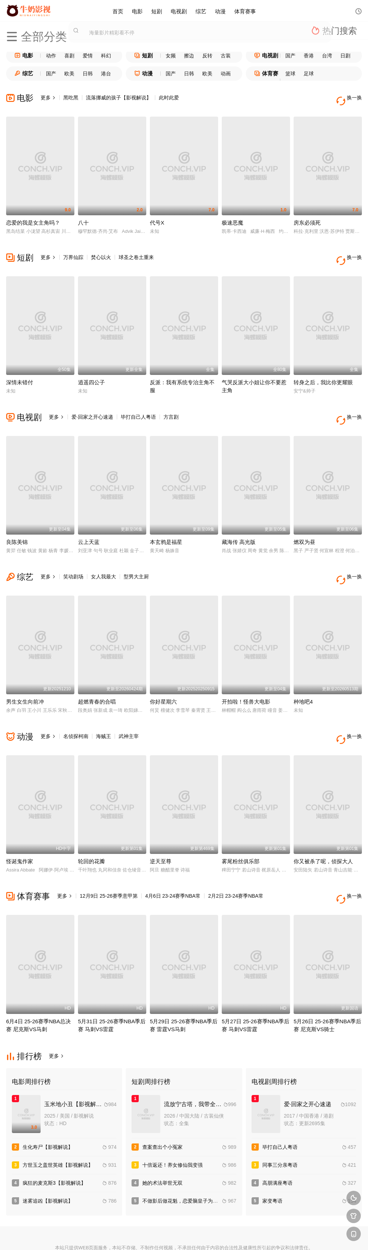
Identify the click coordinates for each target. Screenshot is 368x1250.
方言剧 (171, 404)
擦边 (189, 55)
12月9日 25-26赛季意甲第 (109, 863)
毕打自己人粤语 (138, 404)
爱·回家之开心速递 (92, 404)
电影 (137, 11)
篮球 (290, 73)
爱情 (88, 55)
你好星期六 (163, 675)
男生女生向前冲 (25, 675)
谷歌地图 (236, 1236)
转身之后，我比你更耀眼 (323, 369)
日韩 (88, 73)
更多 (48, 97)
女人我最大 (103, 557)
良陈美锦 (17, 522)
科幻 (106, 55)
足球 (309, 73)
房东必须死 (307, 216)
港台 (106, 73)
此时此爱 (169, 97)
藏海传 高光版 (239, 522)
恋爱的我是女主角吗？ (33, 216)
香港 (309, 55)
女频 (171, 55)
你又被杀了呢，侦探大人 (323, 828)
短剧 (156, 11)
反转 (207, 55)
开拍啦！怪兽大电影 (246, 675)
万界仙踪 (73, 251)
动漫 (220, 11)
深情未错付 (19, 369)
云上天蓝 (89, 522)
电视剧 (179, 11)
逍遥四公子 (91, 369)
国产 (290, 55)
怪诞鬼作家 (19, 828)
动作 (51, 55)
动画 (226, 73)
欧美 (69, 73)
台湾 (327, 55)
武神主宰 (129, 710)
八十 (83, 216)
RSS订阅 (105, 1236)
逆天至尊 (160, 828)
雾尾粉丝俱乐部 (240, 828)
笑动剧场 (73, 557)
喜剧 (69, 55)
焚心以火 (101, 251)
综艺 (201, 11)
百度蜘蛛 (131, 1236)
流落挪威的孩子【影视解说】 (118, 97)
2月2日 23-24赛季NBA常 (235, 863)
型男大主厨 (136, 557)
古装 (226, 55)
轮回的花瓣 (91, 828)
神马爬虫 (157, 1236)
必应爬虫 (262, 1236)
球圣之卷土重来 (136, 251)
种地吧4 (303, 675)
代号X (157, 216)
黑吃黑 (70, 97)
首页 (117, 11)
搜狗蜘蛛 (184, 1236)
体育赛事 (245, 11)
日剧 (345, 55)
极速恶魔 (232, 216)
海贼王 (103, 710)
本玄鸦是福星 (166, 522)
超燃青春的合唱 (97, 675)
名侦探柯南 (75, 710)
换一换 (351, 97)
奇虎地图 (210, 1236)
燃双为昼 (304, 522)
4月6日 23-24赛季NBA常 (173, 863)
